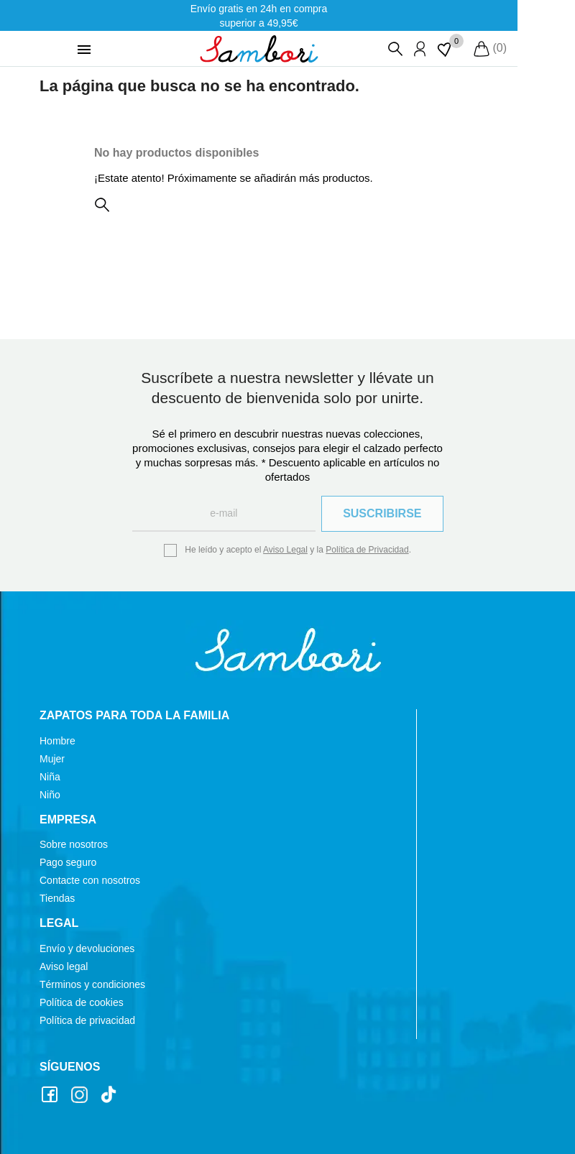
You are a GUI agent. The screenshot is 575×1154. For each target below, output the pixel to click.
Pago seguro (68, 862)
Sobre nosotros (74, 844)
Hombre (57, 741)
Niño (50, 794)
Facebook (52, 1095)
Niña (50, 777)
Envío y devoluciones (87, 948)
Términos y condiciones (92, 984)
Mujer (52, 759)
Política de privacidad (87, 1020)
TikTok (110, 1095)
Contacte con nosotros (90, 880)
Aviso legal (64, 966)
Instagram (81, 1095)
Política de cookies (82, 1002)
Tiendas (57, 898)
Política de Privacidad (367, 550)
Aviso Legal (285, 550)
